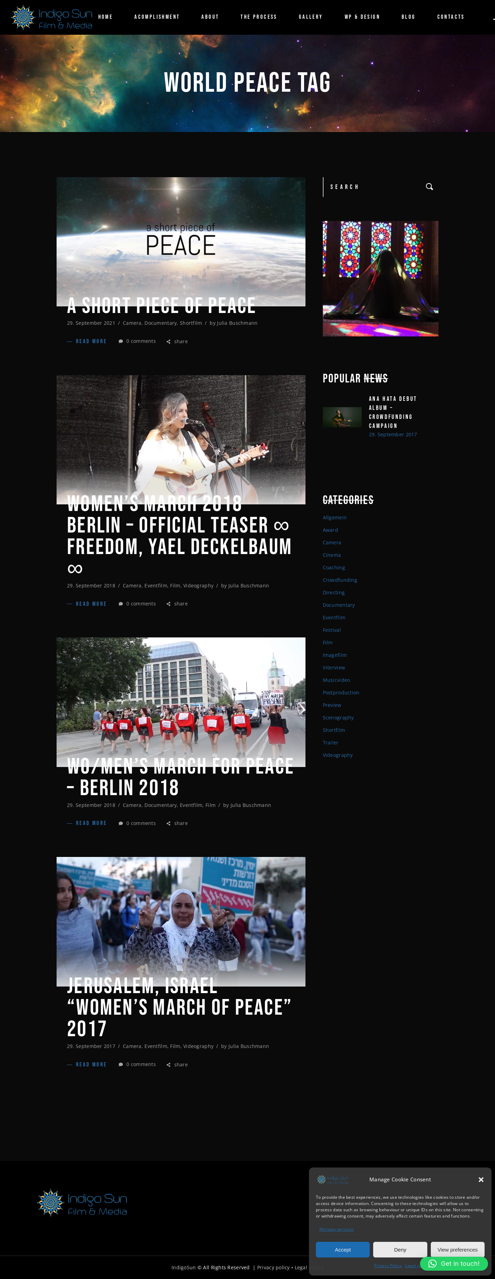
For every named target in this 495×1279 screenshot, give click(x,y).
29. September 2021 (91, 323)
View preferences (458, 1250)
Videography (198, 585)
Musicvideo (336, 680)
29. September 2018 (91, 585)
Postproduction (341, 692)
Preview (332, 705)
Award (330, 530)
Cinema (332, 555)
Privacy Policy (388, 1266)
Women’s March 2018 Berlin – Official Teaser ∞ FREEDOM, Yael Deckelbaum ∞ (179, 537)
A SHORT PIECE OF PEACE (162, 306)
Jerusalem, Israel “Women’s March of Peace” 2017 (179, 1008)
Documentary (160, 323)
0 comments (137, 341)
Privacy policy (273, 1267)
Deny (400, 1250)
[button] (481, 1179)
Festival (332, 630)
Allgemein (335, 517)
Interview (334, 667)
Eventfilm (155, 585)
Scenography (338, 717)
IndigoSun (183, 1267)
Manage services (336, 1229)
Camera (132, 323)
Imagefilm (335, 655)
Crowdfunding (340, 580)
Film (175, 585)
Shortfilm (191, 323)
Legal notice (417, 1266)
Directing (334, 592)
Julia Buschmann (237, 323)
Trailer (331, 742)
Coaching (334, 567)
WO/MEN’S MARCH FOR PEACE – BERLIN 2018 (180, 777)
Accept (343, 1250)
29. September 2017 (91, 1046)
